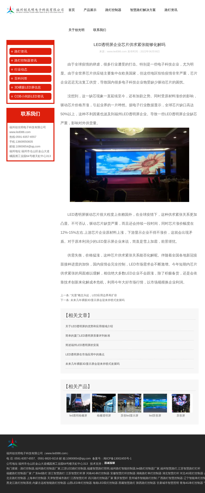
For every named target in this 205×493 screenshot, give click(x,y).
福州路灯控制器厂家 (47, 468)
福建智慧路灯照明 (98, 468)
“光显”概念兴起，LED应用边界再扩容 (93, 295)
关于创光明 (76, 30)
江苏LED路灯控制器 (73, 468)
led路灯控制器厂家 (148, 468)
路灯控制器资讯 (25, 60)
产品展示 (90, 10)
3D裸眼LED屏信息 (27, 87)
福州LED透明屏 (127, 114)
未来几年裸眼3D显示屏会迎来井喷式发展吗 (97, 300)
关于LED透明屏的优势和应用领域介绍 (89, 326)
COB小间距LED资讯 (29, 96)
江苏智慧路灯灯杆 (189, 468)
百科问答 (20, 78)
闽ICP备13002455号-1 (118, 458)
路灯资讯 (171, 10)
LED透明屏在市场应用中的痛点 (85, 354)
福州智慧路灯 (168, 468)
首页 (71, 10)
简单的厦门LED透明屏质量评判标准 (87, 335)
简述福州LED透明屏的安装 (82, 345)
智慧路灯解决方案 (143, 10)
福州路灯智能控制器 (123, 468)
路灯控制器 (113, 10)
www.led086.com (117, 51)
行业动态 (20, 69)
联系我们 (99, 30)
